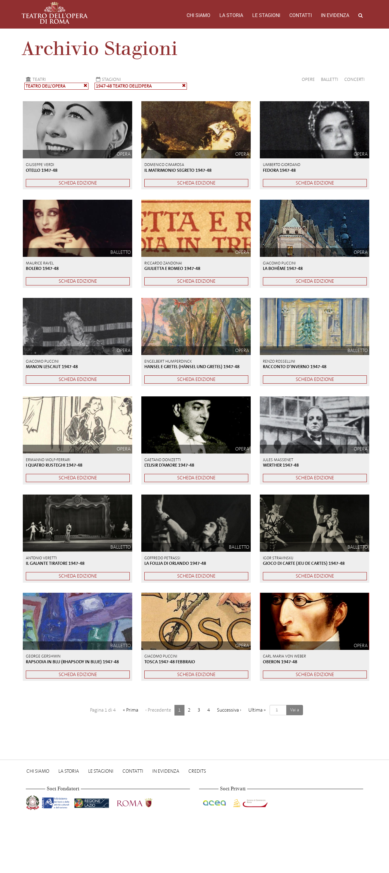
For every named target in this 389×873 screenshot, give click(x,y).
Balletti (329, 79)
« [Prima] (130, 710)
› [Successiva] (229, 710)
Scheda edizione (78, 183)
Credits (197, 771)
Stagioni (108, 79)
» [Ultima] (257, 710)
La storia (231, 15)
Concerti (354, 79)
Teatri (35, 79)
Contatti (300, 15)
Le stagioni (266, 15)
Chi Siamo (198, 15)
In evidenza (335, 15)
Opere (308, 79)
